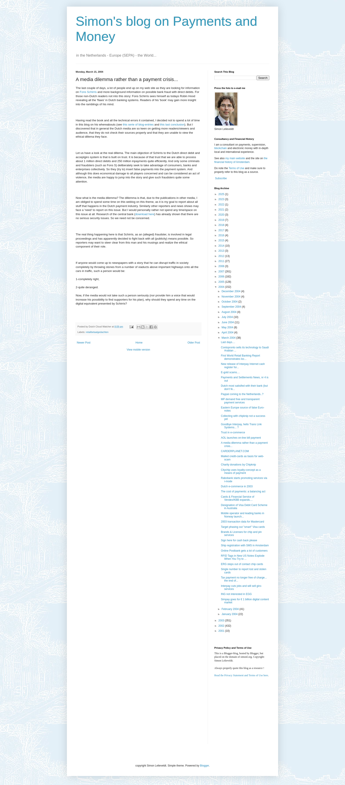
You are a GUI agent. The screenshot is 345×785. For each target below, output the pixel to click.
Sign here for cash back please (239, 540)
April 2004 (228, 332)
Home (139, 342)
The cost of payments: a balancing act (243, 491)
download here (144, 214)
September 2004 (232, 306)
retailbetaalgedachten (97, 332)
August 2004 (229, 312)
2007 (221, 271)
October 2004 (230, 301)
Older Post (193, 342)
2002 (221, 625)
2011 (221, 261)
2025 (221, 194)
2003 (221, 620)
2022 (221, 204)
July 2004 (228, 317)
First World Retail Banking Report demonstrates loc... (240, 357)
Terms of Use (236, 168)
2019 (221, 220)
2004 (221, 286)
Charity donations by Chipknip (238, 464)
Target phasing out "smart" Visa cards (243, 526)
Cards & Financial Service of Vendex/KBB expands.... (237, 498)
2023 (221, 199)
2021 (221, 209)
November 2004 (231, 296)
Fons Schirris (88, 92)
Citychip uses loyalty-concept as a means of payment (241, 471)
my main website (235, 158)
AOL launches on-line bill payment (241, 437)
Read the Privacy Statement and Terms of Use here (241, 675)
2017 (221, 230)
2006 (221, 276)
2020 (221, 214)
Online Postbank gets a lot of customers (244, 550)
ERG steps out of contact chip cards (242, 564)
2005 (221, 281)
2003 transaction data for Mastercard (242, 521)
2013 (221, 250)
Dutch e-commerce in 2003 (237, 486)
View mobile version (138, 349)
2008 (221, 266)
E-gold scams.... (230, 372)
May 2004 (228, 327)
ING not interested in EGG (236, 594)
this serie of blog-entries (138, 124)
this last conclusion (172, 124)
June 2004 (228, 322)
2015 (221, 240)
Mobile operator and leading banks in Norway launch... (242, 515)
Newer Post (83, 342)
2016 (221, 235)
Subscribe (221, 178)
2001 (221, 630)
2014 (221, 245)
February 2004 (230, 609)
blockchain (221, 148)
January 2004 (230, 614)
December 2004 (231, 291)
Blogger (204, 765)
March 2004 (229, 337)
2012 (221, 256)
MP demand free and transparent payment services (240, 401)
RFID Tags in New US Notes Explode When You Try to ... (242, 557)
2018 (221, 225)
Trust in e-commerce (233, 432)
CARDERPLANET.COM (235, 451)
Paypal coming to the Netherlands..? (242, 394)
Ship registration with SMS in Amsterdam (245, 545)
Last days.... (228, 342)
